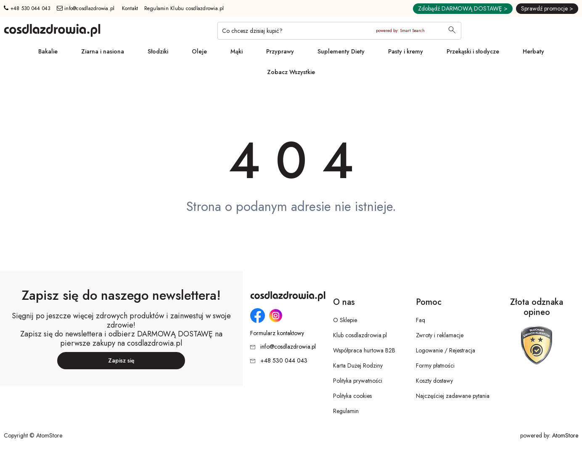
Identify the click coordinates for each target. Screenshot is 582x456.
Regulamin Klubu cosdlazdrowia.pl (184, 8)
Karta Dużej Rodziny (358, 365)
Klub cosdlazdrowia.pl (360, 335)
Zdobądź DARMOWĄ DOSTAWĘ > (463, 8)
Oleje (199, 51)
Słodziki (158, 51)
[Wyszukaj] (452, 31)
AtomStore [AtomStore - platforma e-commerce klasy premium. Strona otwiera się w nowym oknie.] (565, 435)
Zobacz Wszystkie (291, 72)
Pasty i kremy (405, 51)
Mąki (236, 51)
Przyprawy (280, 51)
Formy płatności (435, 365)
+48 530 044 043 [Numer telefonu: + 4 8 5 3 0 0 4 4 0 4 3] (27, 8)
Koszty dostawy (434, 380)
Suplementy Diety (341, 51)
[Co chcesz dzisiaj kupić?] (339, 31)
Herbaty (533, 51)
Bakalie (48, 51)
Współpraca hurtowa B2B (364, 350)
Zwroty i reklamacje (439, 335)
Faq (420, 320)
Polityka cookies (352, 396)
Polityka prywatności (357, 380)
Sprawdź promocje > (547, 8)
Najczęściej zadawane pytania (452, 396)
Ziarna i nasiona (102, 51)
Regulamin (346, 411)
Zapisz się (121, 360)
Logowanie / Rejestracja (445, 350)
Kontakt (130, 8)
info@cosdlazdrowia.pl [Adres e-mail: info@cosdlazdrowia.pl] (86, 8)
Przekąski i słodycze (473, 51)
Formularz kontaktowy (277, 333)
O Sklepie (345, 320)
